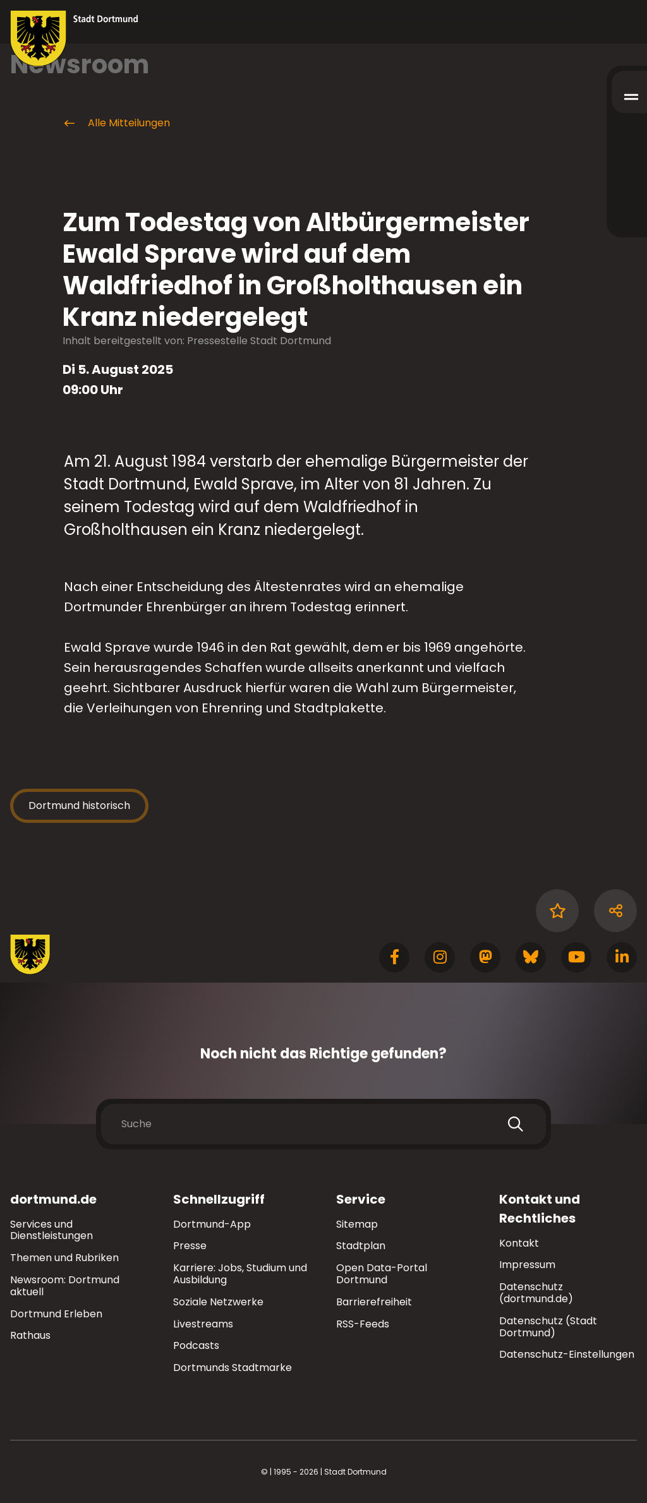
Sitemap (357, 1224)
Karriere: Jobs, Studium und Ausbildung (240, 1273)
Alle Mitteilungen (116, 123)
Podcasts (196, 1345)
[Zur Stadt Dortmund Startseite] (74, 38)
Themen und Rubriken (64, 1257)
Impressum (527, 1264)
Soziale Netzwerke (218, 1302)
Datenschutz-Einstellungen (566, 1355)
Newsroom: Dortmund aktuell (64, 1285)
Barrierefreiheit (374, 1302)
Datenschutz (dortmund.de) (536, 1292)
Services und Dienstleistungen (51, 1230)
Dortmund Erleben (56, 1314)
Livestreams (203, 1324)
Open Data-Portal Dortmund (381, 1273)
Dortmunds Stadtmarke (232, 1367)
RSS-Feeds (362, 1324)
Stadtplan (360, 1245)
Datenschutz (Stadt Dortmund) (548, 1327)
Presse (190, 1245)
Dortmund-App (212, 1224)
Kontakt (519, 1243)
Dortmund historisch (79, 805)
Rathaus (30, 1335)
